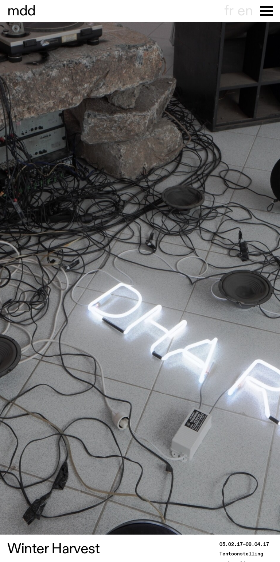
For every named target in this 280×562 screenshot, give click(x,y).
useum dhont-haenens (21, 11)
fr (228, 11)
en (245, 11)
